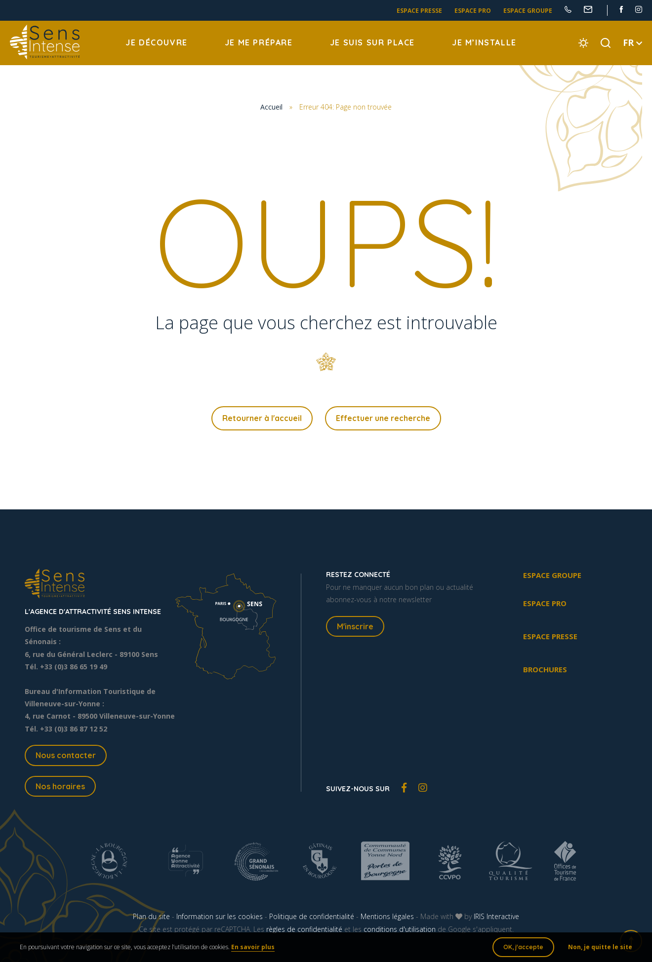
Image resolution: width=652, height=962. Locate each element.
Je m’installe (484, 42)
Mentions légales (387, 916)
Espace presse (419, 10)
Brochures (545, 669)
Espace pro (472, 10)
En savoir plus (253, 947)
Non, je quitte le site (600, 947)
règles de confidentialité (304, 929)
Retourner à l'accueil (262, 418)
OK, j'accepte (523, 947)
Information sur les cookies (219, 916)
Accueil (271, 107)
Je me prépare (259, 42)
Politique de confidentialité (311, 916)
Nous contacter (66, 755)
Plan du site (151, 916)
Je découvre (156, 42)
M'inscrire (355, 626)
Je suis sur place (372, 42)
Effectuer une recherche (383, 418)
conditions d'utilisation (400, 929)
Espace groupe (527, 10)
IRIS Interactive (496, 916)
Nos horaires (60, 786)
